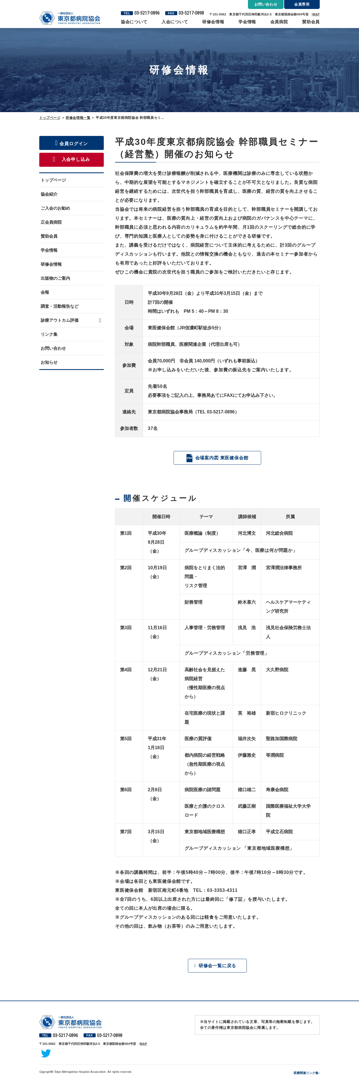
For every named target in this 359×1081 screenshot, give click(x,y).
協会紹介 (49, 194)
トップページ (50, 118)
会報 (45, 292)
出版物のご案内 (55, 278)
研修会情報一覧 (78, 118)
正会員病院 (51, 222)
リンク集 (49, 334)
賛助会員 (311, 21)
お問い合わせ (53, 348)
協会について (134, 21)
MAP (316, 14)
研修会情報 (213, 21)
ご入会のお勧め (55, 208)
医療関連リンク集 (306, 1073)
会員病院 (279, 21)
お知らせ (49, 362)
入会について (175, 21)
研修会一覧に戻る (217, 966)
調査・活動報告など (60, 306)
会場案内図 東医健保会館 (221, 457)
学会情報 (247, 21)
